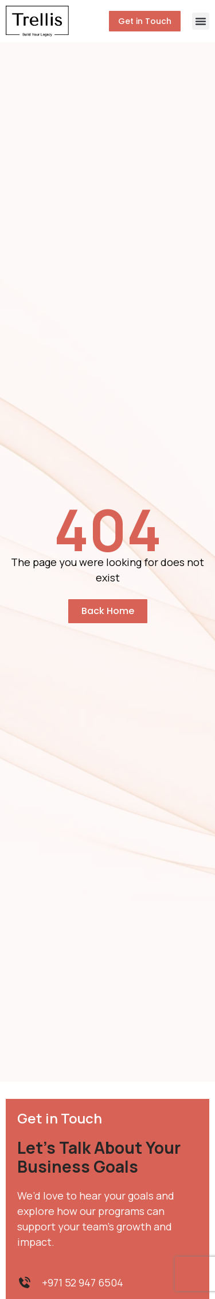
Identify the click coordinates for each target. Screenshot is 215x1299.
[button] (200, 21)
